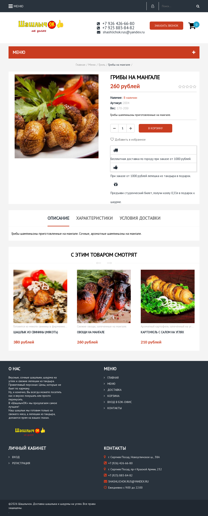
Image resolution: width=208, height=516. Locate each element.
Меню (109, 384)
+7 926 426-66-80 (115, 23)
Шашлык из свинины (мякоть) (35, 332)
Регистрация (19, 463)
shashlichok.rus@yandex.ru (121, 32)
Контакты (113, 408)
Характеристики (94, 218)
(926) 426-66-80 (118, 463)
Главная (111, 377)
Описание (58, 218)
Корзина (111, 396)
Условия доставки (140, 218)
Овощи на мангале (91, 332)
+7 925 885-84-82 (115, 27)
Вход (14, 457)
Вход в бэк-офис (118, 402)
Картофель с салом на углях (162, 332)
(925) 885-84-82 (118, 475)
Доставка (112, 390)
